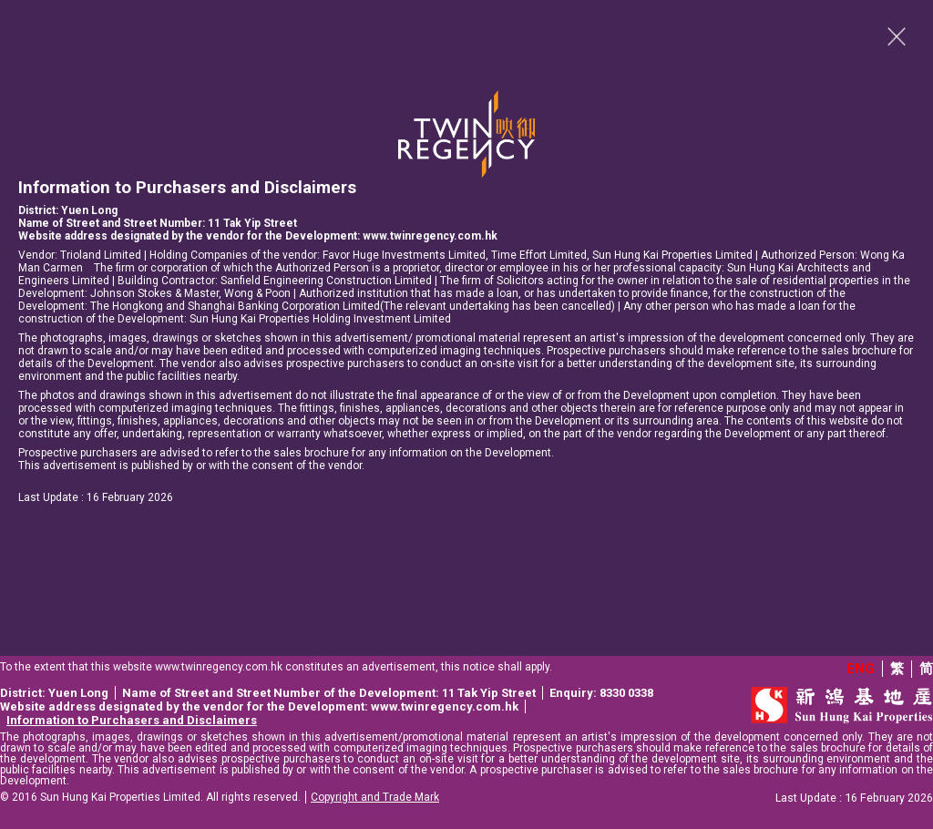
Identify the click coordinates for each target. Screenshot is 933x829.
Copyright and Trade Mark (375, 797)
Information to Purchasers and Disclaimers (131, 720)
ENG (860, 668)
